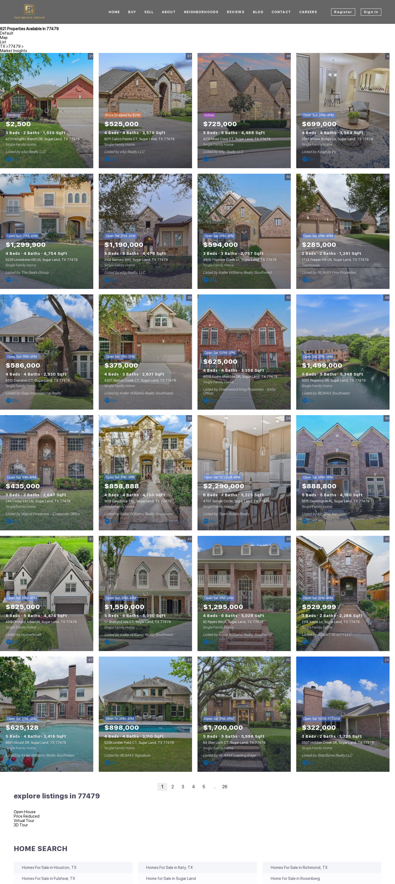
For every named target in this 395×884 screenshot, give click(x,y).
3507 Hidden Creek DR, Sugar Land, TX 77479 (338, 743)
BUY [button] (132, 12)
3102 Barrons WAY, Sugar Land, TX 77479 (136, 260)
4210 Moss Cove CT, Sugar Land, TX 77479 (236, 139)
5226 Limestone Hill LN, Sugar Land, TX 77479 (41, 260)
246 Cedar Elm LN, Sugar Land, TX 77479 (37, 501)
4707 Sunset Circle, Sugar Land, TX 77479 (236, 501)
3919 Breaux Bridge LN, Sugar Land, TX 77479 (337, 139)
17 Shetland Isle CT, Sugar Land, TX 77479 (137, 622)
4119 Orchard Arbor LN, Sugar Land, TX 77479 (41, 622)
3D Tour (21, 825)
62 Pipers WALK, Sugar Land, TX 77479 (233, 622)
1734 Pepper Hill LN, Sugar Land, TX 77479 (335, 260)
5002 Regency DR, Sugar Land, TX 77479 (333, 380)
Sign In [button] (371, 12)
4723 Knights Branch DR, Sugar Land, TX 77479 (42, 139)
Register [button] (343, 12)
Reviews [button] (236, 12)
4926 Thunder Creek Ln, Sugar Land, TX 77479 (239, 260)
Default (6, 33)
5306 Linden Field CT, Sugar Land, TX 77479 (139, 743)
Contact (281, 12)
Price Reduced (27, 816)
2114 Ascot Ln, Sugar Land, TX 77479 (330, 622)
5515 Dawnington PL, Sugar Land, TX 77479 (335, 501)
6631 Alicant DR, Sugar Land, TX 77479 (35, 743)
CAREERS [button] (308, 12)
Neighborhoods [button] (201, 12)
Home (114, 12)
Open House (25, 812)
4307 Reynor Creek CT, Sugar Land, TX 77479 (140, 380)
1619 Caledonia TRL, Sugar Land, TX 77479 (137, 501)
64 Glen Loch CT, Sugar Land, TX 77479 (234, 743)
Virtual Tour (24, 820)
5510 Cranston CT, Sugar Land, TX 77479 (37, 380)
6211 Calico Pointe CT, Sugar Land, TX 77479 (139, 139)
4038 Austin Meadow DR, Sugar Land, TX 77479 (240, 377)
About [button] (169, 12)
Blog (258, 12)
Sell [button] (149, 12)
